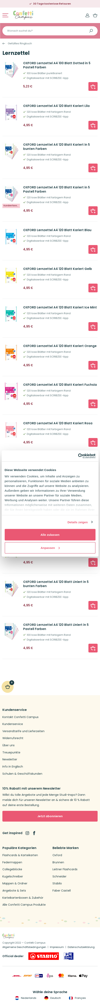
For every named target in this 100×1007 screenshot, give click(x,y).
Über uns (8, 745)
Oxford (57, 855)
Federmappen (12, 862)
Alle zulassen (50, 534)
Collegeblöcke (12, 869)
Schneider (59, 876)
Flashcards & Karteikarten (20, 855)
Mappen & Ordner (14, 883)
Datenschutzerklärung (81, 947)
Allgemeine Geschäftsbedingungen (24, 947)
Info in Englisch (12, 767)
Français (77, 998)
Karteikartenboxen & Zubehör (22, 898)
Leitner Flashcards (64, 869)
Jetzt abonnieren (50, 816)
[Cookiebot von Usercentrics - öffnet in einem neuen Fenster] (77, 455)
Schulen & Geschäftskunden (22, 774)
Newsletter (9, 759)
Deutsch (52, 998)
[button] (93, 86)
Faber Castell (61, 891)
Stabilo (57, 883)
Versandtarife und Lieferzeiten (23, 731)
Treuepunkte (11, 752)
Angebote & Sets (14, 891)
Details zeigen (77, 522)
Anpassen (50, 547)
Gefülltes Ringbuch (20, 43)
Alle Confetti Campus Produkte (24, 905)
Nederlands (25, 998)
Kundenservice (12, 724)
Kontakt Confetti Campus (20, 717)
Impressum (57, 947)
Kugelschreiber (12, 876)
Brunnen (58, 862)
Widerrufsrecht (12, 738)
